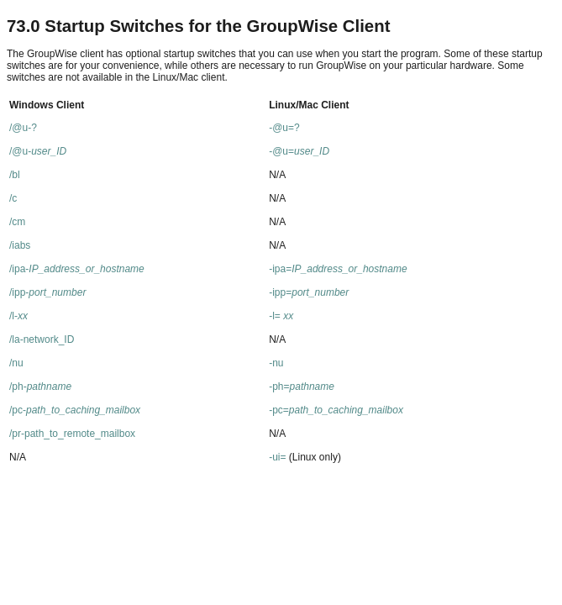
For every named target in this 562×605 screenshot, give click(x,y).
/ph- (40, 386)
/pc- (74, 410)
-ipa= (338, 269)
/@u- (37, 151)
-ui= (277, 457)
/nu (16, 363)
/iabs (19, 245)
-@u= (299, 151)
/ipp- (47, 292)
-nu (276, 363)
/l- (18, 316)
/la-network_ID (41, 339)
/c (13, 198)
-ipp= (309, 292)
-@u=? (284, 128)
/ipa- (76, 269)
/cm (17, 222)
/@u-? (23, 128)
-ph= (301, 386)
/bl (14, 175)
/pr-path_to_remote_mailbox (72, 433)
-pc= (336, 410)
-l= (281, 316)
